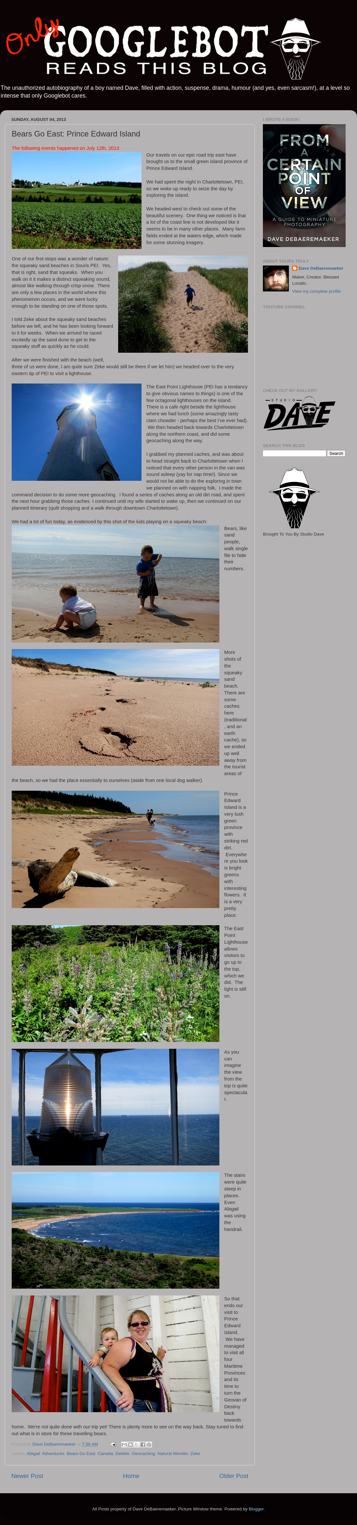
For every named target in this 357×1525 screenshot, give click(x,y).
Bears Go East (81, 1453)
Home (131, 1475)
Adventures (53, 1453)
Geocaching (143, 1453)
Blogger (256, 1509)
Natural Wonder (173, 1453)
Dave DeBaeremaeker (321, 268)
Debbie (122, 1453)
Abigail (33, 1453)
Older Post (233, 1475)
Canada (105, 1453)
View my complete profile (316, 291)
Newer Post (27, 1475)
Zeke (195, 1453)
